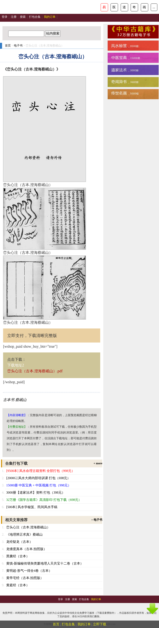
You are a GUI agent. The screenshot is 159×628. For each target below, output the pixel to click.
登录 (4, 16)
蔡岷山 (20, 400)
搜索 (23, 16)
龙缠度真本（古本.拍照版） (26, 549)
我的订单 (84, 624)
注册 (14, 16)
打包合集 (35, 16)
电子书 (18, 45)
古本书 (8, 400)
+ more (98, 463)
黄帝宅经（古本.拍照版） (24, 578)
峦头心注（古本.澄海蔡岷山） (28, 527)
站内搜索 (52, 33)
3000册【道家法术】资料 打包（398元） (35, 492)
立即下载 (99, 624)
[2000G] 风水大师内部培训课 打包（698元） (38, 478)
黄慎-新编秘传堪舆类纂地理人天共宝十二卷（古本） (44, 563)
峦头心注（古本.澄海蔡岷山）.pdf (35, 371)
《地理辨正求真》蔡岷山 (24, 534)
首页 (8, 45)
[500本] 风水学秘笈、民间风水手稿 (31, 507)
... (154, 7)
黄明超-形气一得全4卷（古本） (29, 570)
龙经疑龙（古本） (19, 541)
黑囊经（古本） (17, 556)
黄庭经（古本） (17, 585)
